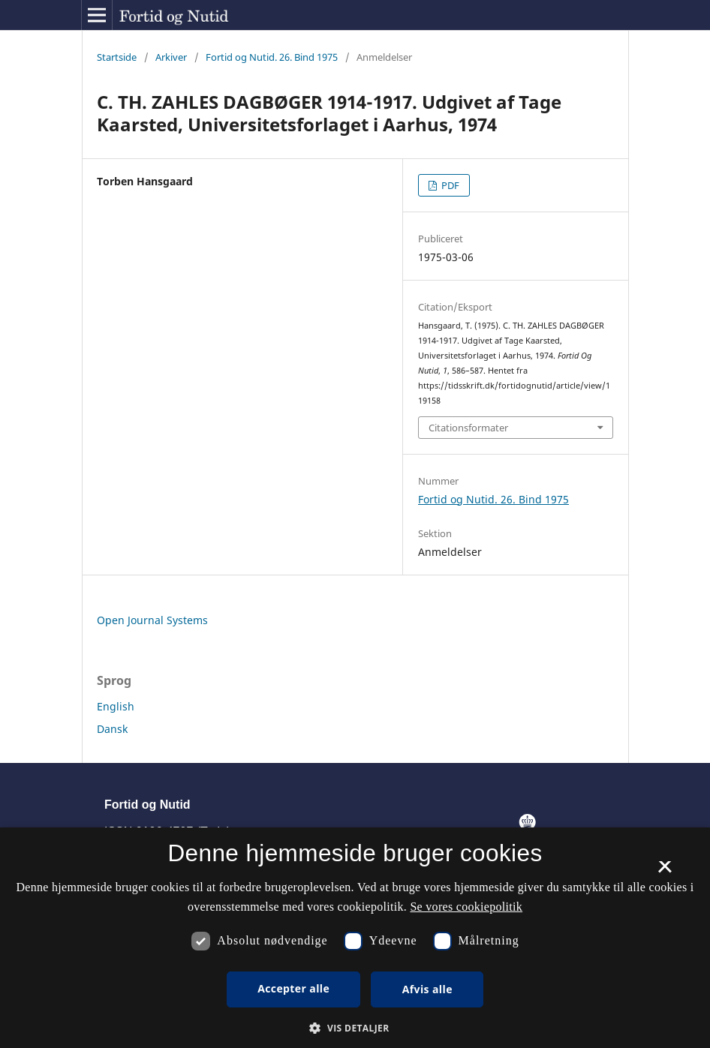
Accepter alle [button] (293, 988)
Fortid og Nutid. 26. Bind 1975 (272, 57)
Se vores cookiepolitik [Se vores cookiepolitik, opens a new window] (466, 906)
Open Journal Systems (152, 620)
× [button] (664, 871)
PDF (449, 185)
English (115, 706)
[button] (354, 1028)
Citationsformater (468, 427)
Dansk (112, 729)
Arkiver (171, 57)
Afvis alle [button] (427, 989)
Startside (117, 57)
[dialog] (355, 937)
